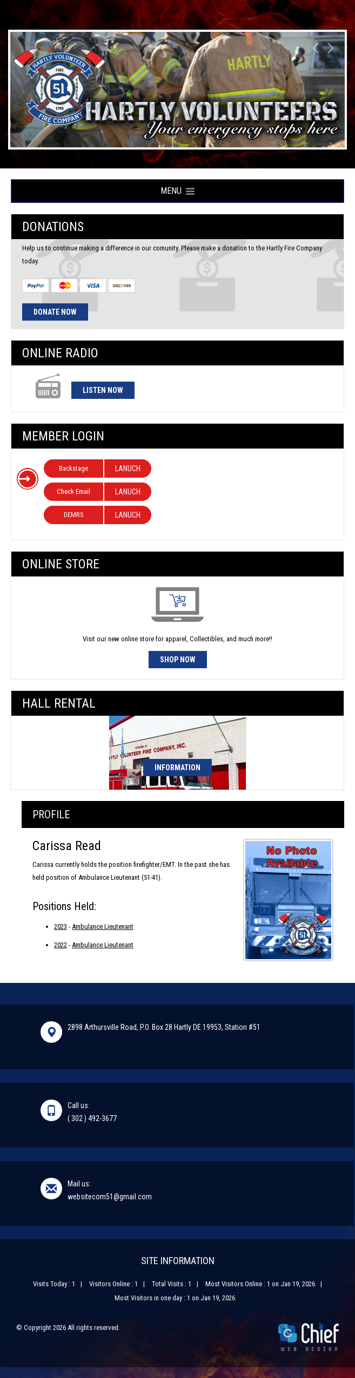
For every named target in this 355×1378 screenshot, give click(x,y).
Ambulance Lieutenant (102, 926)
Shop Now (178, 659)
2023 (60, 926)
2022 (60, 945)
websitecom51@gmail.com (110, 1196)
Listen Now (103, 390)
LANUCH (127, 468)
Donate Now (55, 312)
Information (177, 767)
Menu (177, 191)
